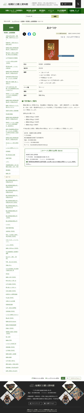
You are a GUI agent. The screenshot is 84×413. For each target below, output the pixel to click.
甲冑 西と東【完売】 (11, 262)
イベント (51, 11)
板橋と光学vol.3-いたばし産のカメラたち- (12, 106)
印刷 (62, 37)
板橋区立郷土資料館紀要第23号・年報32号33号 (12, 101)
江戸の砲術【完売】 (11, 284)
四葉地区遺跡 (9, 304)
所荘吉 (7, 273)
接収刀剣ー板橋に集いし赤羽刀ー (12, 82)
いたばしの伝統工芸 (11, 343)
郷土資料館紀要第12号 (11, 221)
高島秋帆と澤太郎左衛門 (12, 367)
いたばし (8, 224)
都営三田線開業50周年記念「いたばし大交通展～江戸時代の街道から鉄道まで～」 (12, 132)
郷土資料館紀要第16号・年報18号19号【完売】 (12, 201)
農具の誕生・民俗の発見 (12, 364)
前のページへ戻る (38, 378)
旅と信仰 (8, 336)
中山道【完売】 (10, 297)
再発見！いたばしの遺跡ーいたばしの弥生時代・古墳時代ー (12, 95)
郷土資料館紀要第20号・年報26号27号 (12, 181)
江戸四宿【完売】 (10, 350)
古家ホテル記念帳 (10, 301)
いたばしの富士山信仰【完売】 (11, 62)
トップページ (15, 21)
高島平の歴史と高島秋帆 (12, 110)
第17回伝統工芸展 (10, 154)
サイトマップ (36, 403)
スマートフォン (75, 378)
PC (67, 378)
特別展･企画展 (31, 11)
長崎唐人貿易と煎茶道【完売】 (11, 332)
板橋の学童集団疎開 (11, 325)
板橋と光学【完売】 (11, 277)
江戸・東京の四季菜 (11, 308)
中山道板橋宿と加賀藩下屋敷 (12, 252)
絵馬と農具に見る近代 (11, 371)
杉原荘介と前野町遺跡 (11, 294)
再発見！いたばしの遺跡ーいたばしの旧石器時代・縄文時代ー (12, 124)
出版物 (22, 21)
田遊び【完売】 (10, 328)
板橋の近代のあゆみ (11, 321)
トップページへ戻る (53, 378)
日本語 (60, 56)
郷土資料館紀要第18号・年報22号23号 (12, 191)
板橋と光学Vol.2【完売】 (12, 248)
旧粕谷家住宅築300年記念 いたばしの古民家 (12, 77)
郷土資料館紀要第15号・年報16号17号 (12, 206)
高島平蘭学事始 (10, 227)
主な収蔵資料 (61, 11)
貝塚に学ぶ (9, 265)
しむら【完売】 (10, 245)
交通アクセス (67, 4)
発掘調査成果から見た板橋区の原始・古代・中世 (12, 165)
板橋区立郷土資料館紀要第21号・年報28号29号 (12, 138)
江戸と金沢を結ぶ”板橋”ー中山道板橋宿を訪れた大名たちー (12, 88)
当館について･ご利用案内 (14, 11)
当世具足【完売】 (10, 231)
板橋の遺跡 (9, 357)
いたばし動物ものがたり (12, 314)
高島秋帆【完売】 (10, 347)
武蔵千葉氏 (9, 158)
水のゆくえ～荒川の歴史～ (12, 143)
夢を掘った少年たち (11, 287)
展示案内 (42, 11)
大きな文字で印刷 (72, 37)
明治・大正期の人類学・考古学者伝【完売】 (12, 235)
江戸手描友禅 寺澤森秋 (12, 58)
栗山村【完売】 (10, 318)
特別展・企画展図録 (31, 21)
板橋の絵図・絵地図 (11, 354)
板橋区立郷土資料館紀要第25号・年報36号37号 (12, 48)
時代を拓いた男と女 (11, 280)
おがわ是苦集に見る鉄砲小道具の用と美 (12, 269)
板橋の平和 (9, 340)
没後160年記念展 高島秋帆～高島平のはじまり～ (12, 37)
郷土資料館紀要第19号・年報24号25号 (12, 186)
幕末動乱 (8, 170)
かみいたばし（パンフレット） (12, 240)
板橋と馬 (8, 173)
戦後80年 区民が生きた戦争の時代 (12, 43)
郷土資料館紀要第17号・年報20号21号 (12, 196)
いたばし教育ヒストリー (12, 148)
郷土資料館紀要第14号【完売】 (11, 211)
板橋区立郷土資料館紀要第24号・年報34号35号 (12, 72)
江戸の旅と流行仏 (10, 360)
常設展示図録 (9, 114)
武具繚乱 (8, 151)
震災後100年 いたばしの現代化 (12, 67)
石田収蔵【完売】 (10, 311)
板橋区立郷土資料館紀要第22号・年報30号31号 (12, 118)
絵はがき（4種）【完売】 (11, 257)
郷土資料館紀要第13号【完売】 (11, 216)
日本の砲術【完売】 (11, 291)
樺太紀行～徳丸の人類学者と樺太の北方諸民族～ (12, 53)
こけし (7, 161)
